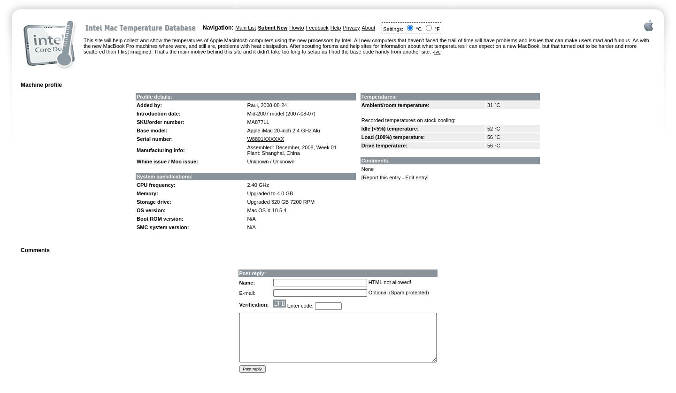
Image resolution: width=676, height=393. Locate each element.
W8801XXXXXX (265, 139)
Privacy (351, 28)
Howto (296, 28)
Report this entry (382, 177)
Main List (245, 28)
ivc (437, 51)
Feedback (317, 28)
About (369, 28)
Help (335, 28)
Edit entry (416, 177)
